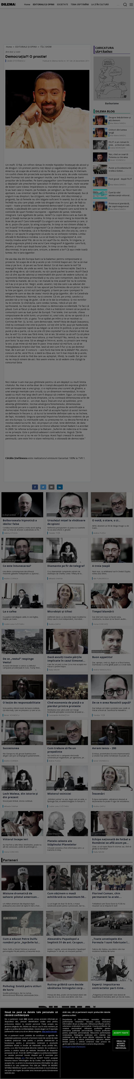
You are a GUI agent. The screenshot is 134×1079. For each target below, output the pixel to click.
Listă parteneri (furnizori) (74, 1047)
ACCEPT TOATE (121, 1032)
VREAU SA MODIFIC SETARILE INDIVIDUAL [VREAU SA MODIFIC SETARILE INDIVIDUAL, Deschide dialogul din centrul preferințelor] (121, 1044)
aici (23, 1058)
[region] (67, 1043)
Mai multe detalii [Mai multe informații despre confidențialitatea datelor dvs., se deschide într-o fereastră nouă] (49, 1031)
